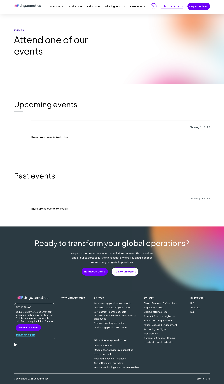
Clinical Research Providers (108, 363)
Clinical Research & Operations (160, 303)
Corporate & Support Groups (159, 338)
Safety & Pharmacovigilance (159, 316)
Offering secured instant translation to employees (115, 317)
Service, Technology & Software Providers (116, 367)
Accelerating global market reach (112, 303)
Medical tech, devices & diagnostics (113, 350)
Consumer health (103, 354)
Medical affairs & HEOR (156, 311)
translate (195, 307)
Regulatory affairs (153, 307)
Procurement (151, 333)
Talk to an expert (125, 271)
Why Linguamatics (115, 6)
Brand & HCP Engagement (158, 320)
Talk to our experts (172, 6)
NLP (192, 303)
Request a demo (198, 6)
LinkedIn (16, 346)
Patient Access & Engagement (160, 325)
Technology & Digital (155, 329)
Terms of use (203, 378)
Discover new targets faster (109, 323)
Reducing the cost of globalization (112, 307)
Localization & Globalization (158, 342)
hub (192, 311)
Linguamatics (27, 6)
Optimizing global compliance (110, 327)
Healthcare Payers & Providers (110, 358)
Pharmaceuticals (103, 345)
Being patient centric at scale (110, 311)
